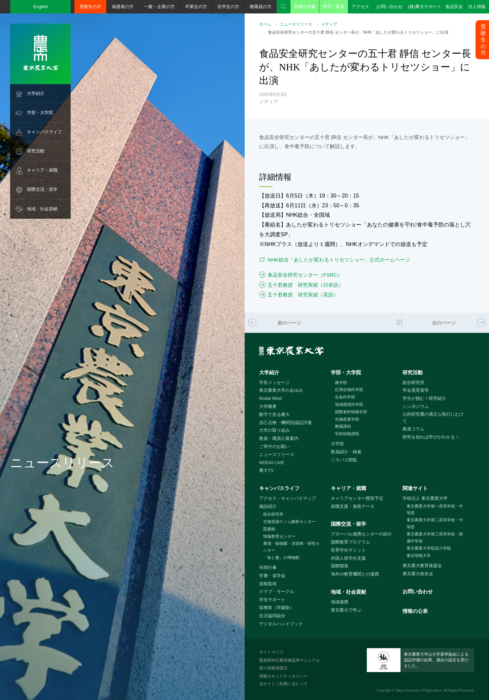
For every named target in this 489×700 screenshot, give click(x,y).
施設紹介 (268, 506)
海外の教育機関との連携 (355, 573)
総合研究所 (413, 382)
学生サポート (272, 599)
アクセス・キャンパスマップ (287, 498)
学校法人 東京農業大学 (425, 498)
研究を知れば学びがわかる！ (431, 437)
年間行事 (268, 567)
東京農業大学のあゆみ (281, 390)
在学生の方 (228, 6)
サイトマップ (271, 652)
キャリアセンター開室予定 (357, 498)
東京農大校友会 (418, 573)
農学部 (341, 382)
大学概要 (268, 406)
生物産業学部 (347, 419)
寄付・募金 (334, 6)
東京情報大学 (419, 555)
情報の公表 (415, 611)
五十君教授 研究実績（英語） (303, 295)
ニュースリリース (296, 24)
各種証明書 (305, 6)
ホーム (265, 24)
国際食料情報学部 (351, 412)
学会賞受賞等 (416, 390)
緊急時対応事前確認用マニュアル (289, 660)
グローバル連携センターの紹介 (361, 533)
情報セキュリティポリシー (283, 676)
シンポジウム (416, 406)
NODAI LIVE (271, 462)
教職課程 (343, 426)
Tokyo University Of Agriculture (418, 690)
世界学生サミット (348, 550)
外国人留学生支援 (348, 558)
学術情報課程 (347, 433)
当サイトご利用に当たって (283, 683)
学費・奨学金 (272, 575)
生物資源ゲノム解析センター (289, 521)
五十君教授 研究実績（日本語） (305, 285)
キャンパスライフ (44, 131)
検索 (283, 6)
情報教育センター (279, 536)
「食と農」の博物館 (281, 557)
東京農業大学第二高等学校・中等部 (435, 523)
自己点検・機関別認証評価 (285, 422)
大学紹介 (35, 93)
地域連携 (339, 601)
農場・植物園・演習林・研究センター (291, 547)
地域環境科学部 (349, 404)
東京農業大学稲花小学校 (429, 548)
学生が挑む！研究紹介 (424, 398)
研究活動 (35, 150)
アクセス (360, 6)
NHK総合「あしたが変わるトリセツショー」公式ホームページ (339, 259)
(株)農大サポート (425, 6)
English (40, 6)
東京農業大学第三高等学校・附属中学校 (435, 538)
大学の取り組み (274, 430)
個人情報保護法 (273, 668)
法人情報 (477, 6)
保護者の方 (123, 6)
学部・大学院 (40, 112)
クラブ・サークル (276, 591)
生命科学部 (345, 397)
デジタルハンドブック (281, 623)
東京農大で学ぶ (346, 609)
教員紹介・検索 (346, 451)
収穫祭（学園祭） (276, 607)
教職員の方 (261, 6)
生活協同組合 (272, 615)
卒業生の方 (196, 6)
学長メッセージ (274, 382)
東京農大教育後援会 (422, 565)
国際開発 (339, 565)
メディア (329, 24)
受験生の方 (90, 6)
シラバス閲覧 (344, 459)
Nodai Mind (270, 398)
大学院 (337, 443)
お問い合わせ (389, 6)
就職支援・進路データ (353, 506)
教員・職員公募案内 (279, 438)
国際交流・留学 (42, 189)
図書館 (269, 529)
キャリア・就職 (42, 170)
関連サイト (415, 488)
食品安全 (454, 6)
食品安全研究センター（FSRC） (305, 275)
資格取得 (268, 583)
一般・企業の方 (159, 6)
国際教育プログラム (350, 542)
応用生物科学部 (349, 389)
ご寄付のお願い (274, 446)
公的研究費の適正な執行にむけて (433, 418)
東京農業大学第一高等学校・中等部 (435, 510)
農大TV (266, 470)
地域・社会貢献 (42, 208)
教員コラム (413, 428)
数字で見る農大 (274, 414)
